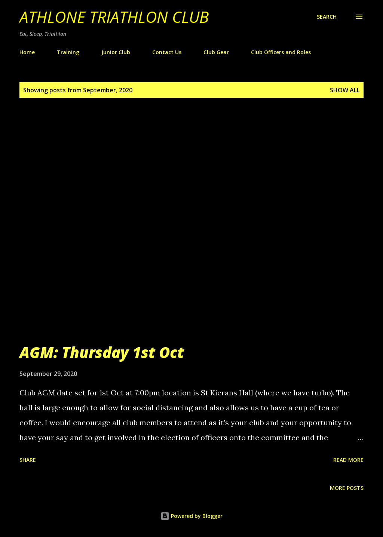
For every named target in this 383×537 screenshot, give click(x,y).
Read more (348, 459)
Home (27, 52)
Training (68, 52)
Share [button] (27, 459)
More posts (347, 487)
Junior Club (115, 52)
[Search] (327, 17)
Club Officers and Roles (281, 52)
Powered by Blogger (191, 515)
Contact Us (166, 52)
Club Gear (216, 52)
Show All (345, 90)
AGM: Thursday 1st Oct (101, 352)
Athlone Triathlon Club (114, 16)
